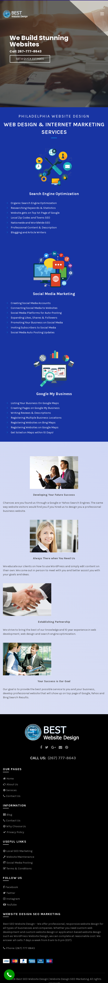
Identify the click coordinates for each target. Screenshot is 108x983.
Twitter (10, 893)
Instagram (13, 898)
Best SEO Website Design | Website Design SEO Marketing (52, 979)
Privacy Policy (13, 832)
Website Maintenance (20, 856)
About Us (12, 784)
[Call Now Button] (9, 974)
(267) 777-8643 (62, 758)
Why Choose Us (16, 826)
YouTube (10, 904)
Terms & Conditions (17, 868)
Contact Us (13, 796)
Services (11, 790)
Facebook (11, 887)
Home (10, 778)
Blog (9, 814)
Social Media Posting (19, 862)
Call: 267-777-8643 (26, 51)
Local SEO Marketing (19, 851)
